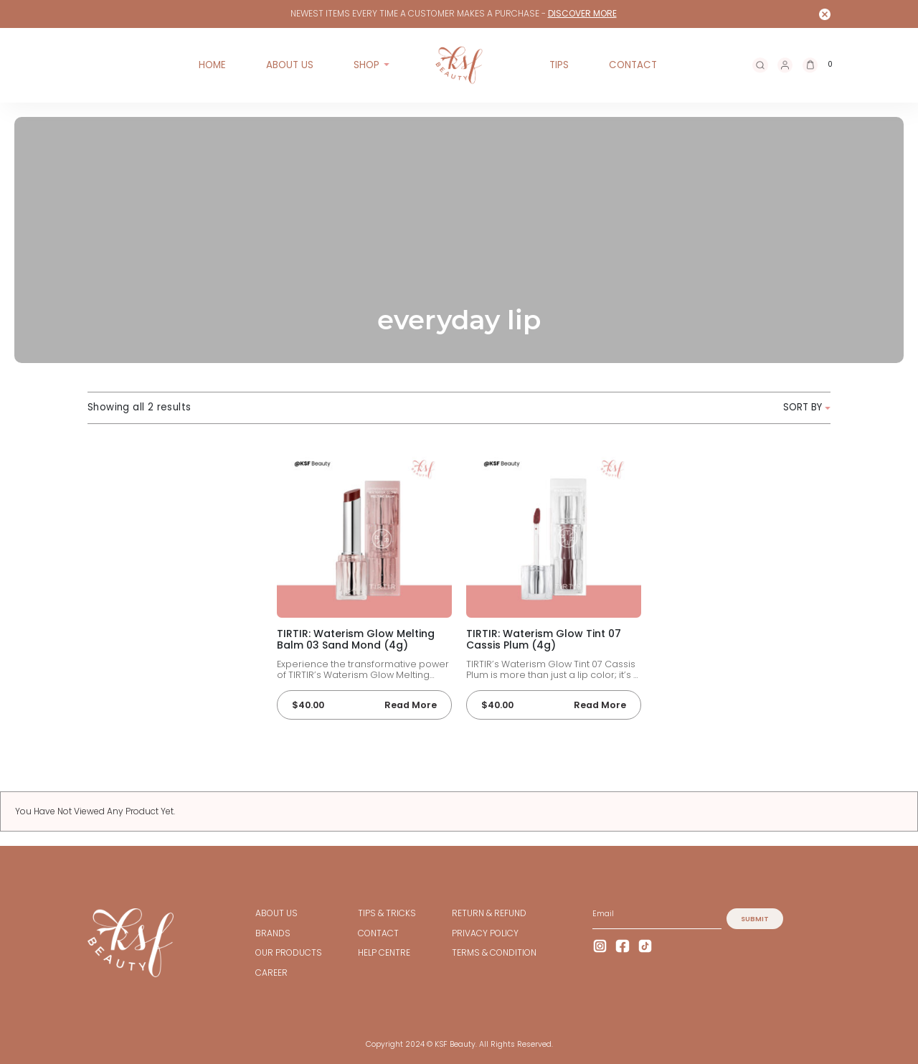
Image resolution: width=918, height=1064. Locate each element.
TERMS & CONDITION (494, 953)
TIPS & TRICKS (387, 913)
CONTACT (633, 65)
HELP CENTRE (384, 953)
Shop (366, 65)
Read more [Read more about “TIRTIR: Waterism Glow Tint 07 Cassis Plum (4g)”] (600, 705)
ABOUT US (289, 65)
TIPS (559, 65)
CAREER (271, 973)
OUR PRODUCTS (288, 953)
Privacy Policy (485, 933)
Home (212, 65)
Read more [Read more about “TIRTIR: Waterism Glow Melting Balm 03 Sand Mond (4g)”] (410, 705)
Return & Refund (489, 913)
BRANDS (272, 933)
